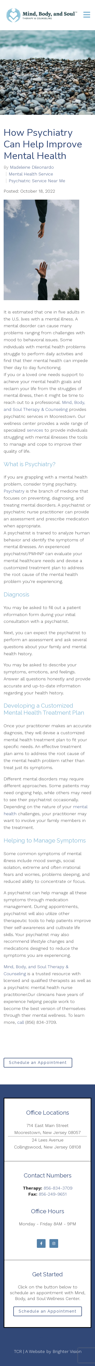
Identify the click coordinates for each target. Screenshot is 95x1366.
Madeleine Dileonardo (32, 167)
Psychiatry (14, 491)
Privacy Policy (47, 1337)
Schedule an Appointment (38, 1062)
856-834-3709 (58, 1188)
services (35, 430)
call (20, 1022)
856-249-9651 (53, 1194)
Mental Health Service (31, 174)
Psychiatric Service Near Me (37, 181)
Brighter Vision (67, 1351)
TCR (18, 1351)
